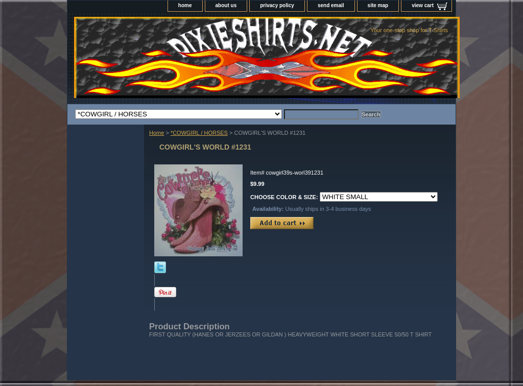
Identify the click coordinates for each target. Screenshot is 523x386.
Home (156, 133)
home (185, 5)
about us (226, 5)
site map (378, 5)
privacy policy (277, 5)
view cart (423, 5)
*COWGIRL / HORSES (199, 133)
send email (331, 5)
